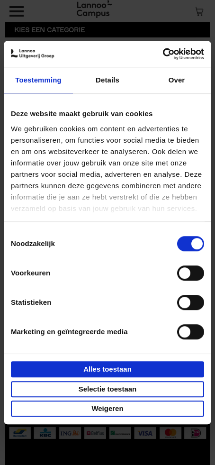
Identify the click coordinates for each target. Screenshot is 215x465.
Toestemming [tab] (38, 80)
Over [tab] (177, 80)
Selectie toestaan (108, 389)
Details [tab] (107, 80)
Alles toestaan (107, 369)
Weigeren (107, 408)
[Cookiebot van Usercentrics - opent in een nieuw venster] (162, 54)
